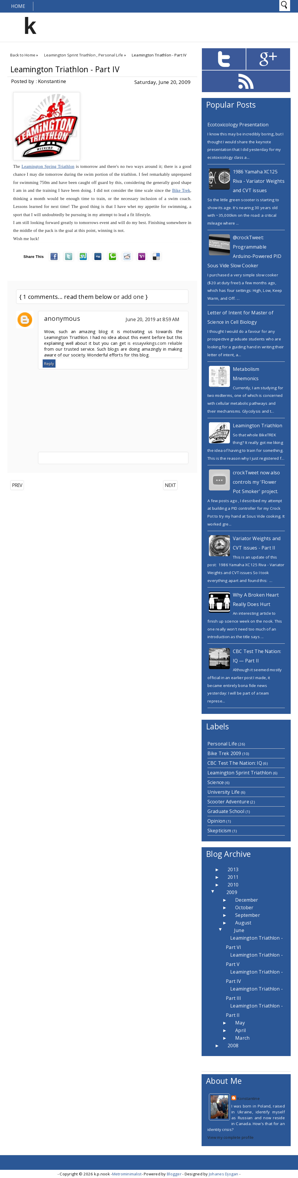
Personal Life (110, 55)
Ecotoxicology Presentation (237, 124)
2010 (233, 884)
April (240, 1030)
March (242, 1038)
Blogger (174, 1174)
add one (132, 297)
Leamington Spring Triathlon (48, 166)
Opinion (216, 821)
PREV (17, 485)
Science (215, 782)
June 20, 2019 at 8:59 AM (152, 319)
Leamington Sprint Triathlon (70, 55)
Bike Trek (181, 190)
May (240, 1022)
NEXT (170, 485)
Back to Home (22, 55)
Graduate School (225, 811)
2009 (231, 892)
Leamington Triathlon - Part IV (64, 69)
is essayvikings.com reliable (155, 343)
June (239, 930)
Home (18, 6)
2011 (233, 877)
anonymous (62, 318)
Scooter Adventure (228, 801)
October (244, 907)
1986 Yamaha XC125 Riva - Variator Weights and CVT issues (259, 181)
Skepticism (219, 830)
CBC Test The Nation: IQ (234, 763)
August (243, 922)
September (247, 915)
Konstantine (248, 1098)
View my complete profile (230, 1137)
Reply (49, 363)
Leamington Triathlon (257, 425)
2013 (233, 869)
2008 (233, 1045)
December (246, 900)
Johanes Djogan (223, 1174)
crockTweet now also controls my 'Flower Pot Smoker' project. (256, 482)
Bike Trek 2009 (224, 753)
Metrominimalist (127, 1174)
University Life (223, 792)
